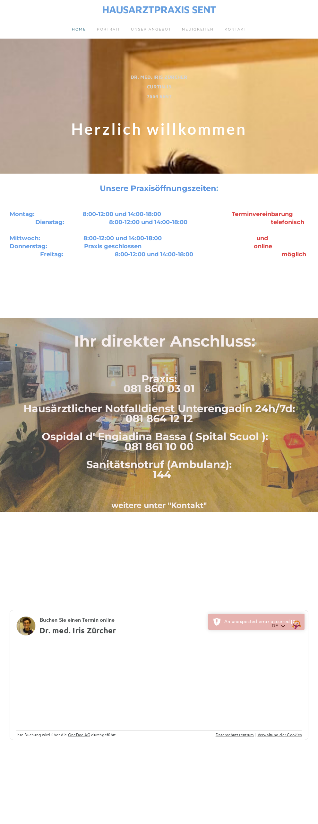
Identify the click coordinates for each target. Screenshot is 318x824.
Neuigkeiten (198, 29)
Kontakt (235, 29)
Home (79, 29)
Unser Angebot (151, 29)
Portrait (108, 29)
